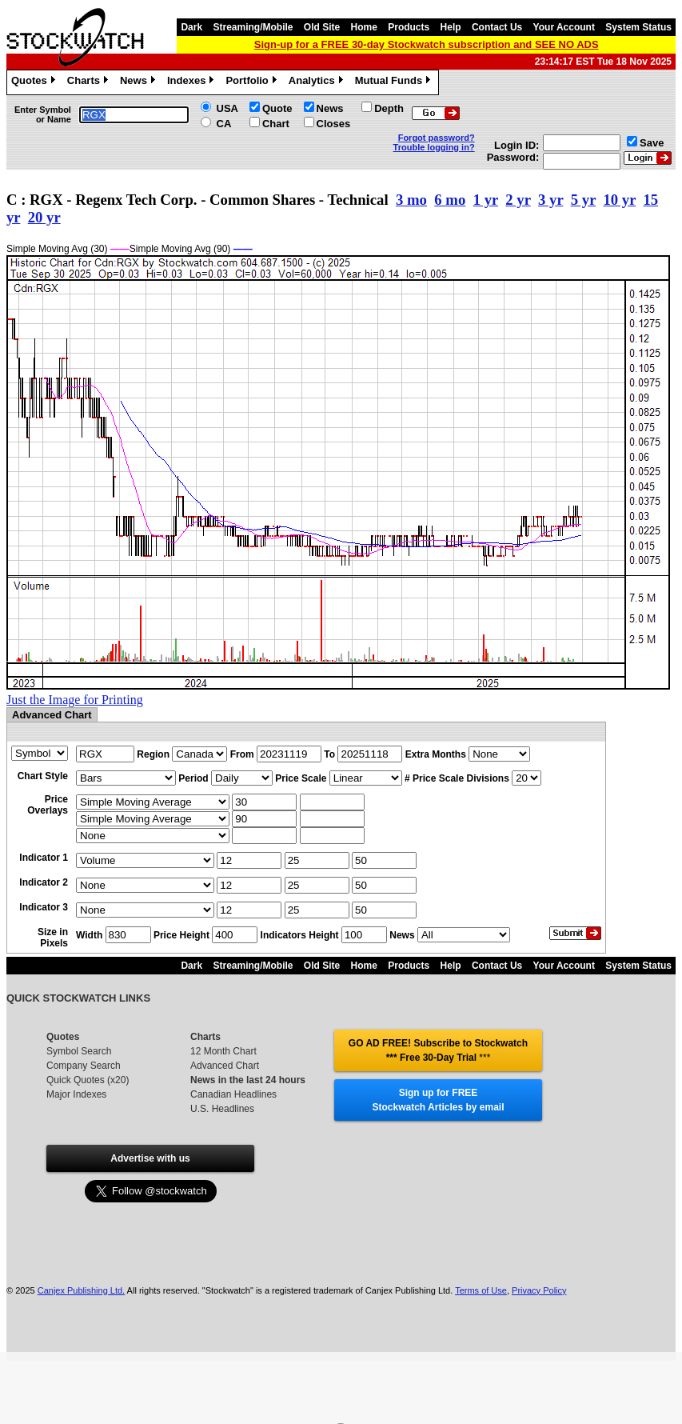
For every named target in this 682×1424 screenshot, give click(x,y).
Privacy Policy (539, 1290)
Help (451, 27)
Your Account (564, 27)
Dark (191, 27)
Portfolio (252, 82)
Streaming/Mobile (253, 27)
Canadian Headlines (233, 1094)
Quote (277, 108)
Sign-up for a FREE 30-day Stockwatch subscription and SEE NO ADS (426, 44)
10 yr (619, 199)
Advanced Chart (224, 1065)
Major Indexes (76, 1094)
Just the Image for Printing (74, 699)
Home (364, 27)
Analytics (318, 82)
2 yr (517, 199)
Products (408, 27)
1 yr (485, 199)
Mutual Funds (395, 82)
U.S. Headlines (222, 1108)
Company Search (83, 1065)
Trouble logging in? (434, 147)
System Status (638, 27)
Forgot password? (436, 137)
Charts (89, 82)
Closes (334, 124)
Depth (389, 108)
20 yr (44, 217)
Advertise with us (149, 1158)
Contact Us (497, 27)
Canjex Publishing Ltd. (81, 1290)
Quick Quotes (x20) (87, 1080)
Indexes (192, 82)
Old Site (322, 27)
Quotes (35, 82)
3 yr (550, 199)
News (139, 82)
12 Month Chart (223, 1051)
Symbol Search (78, 1051)
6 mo (449, 199)
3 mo (411, 199)
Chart (275, 124)
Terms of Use (481, 1290)
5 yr (583, 199)
